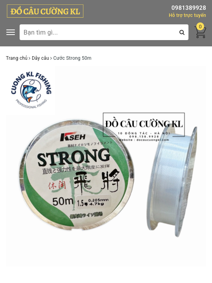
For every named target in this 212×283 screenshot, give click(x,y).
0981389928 (189, 7)
